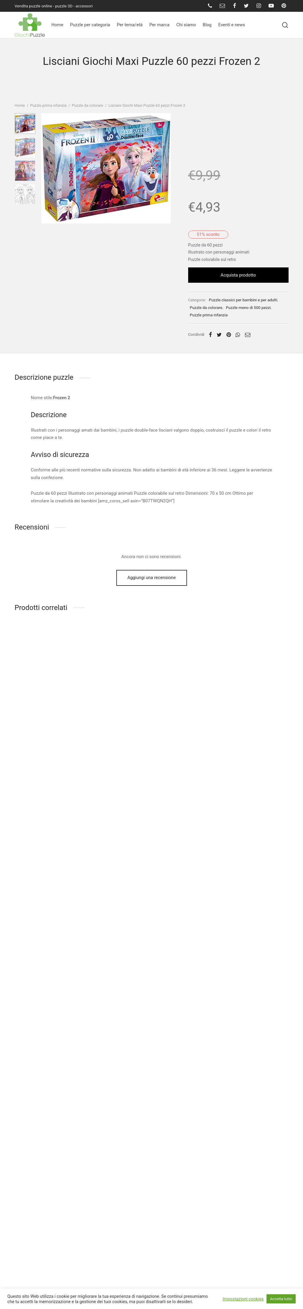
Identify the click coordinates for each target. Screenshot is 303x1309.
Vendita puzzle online (33, 6)
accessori (84, 6)
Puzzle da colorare (87, 102)
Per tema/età (130, 24)
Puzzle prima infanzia (48, 102)
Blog (207, 24)
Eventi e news (231, 24)
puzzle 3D (63, 6)
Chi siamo (186, 24)
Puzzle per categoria (90, 24)
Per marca (159, 24)
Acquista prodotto (240, 295)
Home (57, 24)
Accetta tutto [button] (281, 1299)
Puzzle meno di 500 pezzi (253, 327)
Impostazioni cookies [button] (243, 1299)
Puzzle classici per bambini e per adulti (247, 320)
